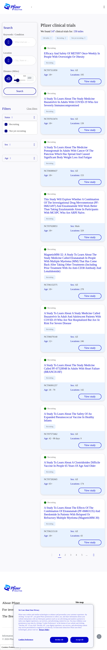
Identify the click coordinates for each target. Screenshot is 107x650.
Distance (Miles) (11, 71)
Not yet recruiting (17, 131)
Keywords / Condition (13, 34)
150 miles (47, 38)
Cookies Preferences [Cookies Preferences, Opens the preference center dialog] (26, 640)
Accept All (79, 640)
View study (90, 81)
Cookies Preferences (10, 647)
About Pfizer (11, 603)
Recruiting (14, 124)
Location (7, 53)
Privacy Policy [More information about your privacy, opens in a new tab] (44, 630)
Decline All (59, 640)
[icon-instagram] (99, 636)
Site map (80, 602)
